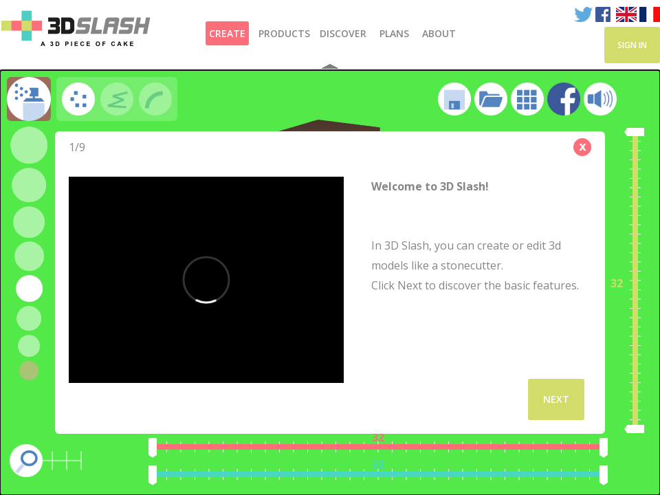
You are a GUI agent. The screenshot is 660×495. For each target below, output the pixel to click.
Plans (394, 33)
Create (227, 33)
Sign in (632, 45)
